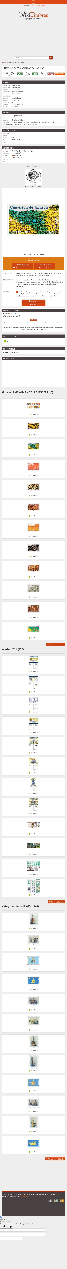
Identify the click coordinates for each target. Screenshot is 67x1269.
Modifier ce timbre (22, 264)
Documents (33, 301)
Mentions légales (42, 1194)
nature (22, 155)
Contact (10, 1194)
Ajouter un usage (44, 264)
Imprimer (33, 304)
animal (16, 155)
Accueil (4, 62)
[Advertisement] (33, 36)
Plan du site (52, 1194)
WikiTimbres (24, 1196)
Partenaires (18, 1194)
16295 (27, 6)
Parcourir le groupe (56, 645)
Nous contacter (44, 268)
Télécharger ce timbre (11, 352)
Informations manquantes (22, 268)
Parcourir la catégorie (55, 1159)
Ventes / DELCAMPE (11, 316)
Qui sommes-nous (29, 1194)
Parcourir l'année (56, 902)
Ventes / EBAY (9, 313)
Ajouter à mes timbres (14, 341)
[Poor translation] (9, 1226)
